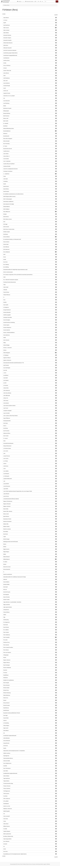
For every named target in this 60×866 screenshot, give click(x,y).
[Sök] (50, 1)
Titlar (21, 864)
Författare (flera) (25, 864)
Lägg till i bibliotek (46, 864)
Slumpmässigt (12, 864)
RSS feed (17, 864)
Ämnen (30, 864)
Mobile (41, 864)
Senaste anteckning (36, 864)
